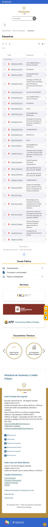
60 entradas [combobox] (24, 246)
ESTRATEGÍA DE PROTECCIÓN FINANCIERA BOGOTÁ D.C (17, 135)
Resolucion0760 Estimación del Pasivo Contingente (17, 188)
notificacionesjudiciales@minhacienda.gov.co (18, 428)
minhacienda (9, 439)
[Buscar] (22, 18)
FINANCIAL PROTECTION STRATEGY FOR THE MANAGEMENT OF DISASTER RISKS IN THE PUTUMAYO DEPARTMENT (17, 69)
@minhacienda (10, 455)
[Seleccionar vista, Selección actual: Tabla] (44, 43)
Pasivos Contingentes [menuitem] (15, 277)
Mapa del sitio (9, 494)
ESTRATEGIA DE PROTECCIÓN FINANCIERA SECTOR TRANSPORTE (17, 92)
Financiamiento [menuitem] (12, 268)
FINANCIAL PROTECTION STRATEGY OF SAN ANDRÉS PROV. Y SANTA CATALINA (17, 64)
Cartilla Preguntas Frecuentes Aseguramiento (17, 162)
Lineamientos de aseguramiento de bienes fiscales (17, 233)
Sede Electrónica (10, 478)
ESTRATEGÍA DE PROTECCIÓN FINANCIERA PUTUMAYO (17, 103)
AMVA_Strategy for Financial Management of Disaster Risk (17, 169)
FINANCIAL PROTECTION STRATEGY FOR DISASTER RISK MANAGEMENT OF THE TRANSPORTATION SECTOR (17, 75)
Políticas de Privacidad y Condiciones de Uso (19, 490)
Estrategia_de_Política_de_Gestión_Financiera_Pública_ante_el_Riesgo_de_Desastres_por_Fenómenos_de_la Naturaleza (17, 84)
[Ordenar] (10, 43)
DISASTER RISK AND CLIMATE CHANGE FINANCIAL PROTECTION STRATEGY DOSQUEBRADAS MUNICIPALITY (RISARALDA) (17, 146)
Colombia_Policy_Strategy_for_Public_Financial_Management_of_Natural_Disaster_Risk (17, 153)
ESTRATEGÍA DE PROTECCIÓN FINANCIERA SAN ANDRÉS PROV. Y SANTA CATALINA (17, 98)
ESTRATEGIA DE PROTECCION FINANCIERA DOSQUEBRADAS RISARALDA (17, 114)
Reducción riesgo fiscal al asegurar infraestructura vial (17, 195)
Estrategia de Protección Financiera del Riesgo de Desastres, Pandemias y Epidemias (17, 122)
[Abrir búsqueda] (39, 43)
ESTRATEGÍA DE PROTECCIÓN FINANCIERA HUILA (17, 109)
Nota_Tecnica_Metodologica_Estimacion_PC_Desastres (17, 204)
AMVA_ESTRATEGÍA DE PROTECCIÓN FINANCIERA (17, 175)
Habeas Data (8, 498)
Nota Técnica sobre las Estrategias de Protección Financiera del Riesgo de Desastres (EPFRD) (17, 214)
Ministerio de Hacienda (12, 443)
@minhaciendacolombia (12, 447)
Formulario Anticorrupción (12, 480)
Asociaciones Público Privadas (27, 322)
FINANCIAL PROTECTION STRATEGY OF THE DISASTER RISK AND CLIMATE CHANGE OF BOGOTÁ (17, 239)
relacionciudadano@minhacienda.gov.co (17, 424)
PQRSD (7, 485)
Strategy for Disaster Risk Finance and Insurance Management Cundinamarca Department (17, 180)
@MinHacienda (10, 435)
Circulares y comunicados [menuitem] (16, 272)
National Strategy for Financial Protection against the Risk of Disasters (17, 224)
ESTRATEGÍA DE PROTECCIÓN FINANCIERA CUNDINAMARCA (17, 129)
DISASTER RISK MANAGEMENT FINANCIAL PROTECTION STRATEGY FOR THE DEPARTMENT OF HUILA (17, 140)
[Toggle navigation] (5, 25)
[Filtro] (6, 43)
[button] (44, 351)
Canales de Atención (11, 483)
